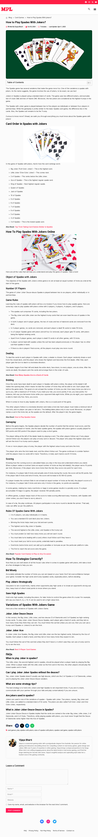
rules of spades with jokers (44, 730)
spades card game (60, 730)
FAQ (25, 831)
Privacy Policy (33, 831)
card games (12, 730)
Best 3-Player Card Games (25, 649)
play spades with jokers (25, 730)
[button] (95, 9)
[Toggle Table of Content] (87, 82)
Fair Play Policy (45, 831)
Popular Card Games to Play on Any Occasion (33, 554)
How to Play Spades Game (25, 417)
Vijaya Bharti (25, 740)
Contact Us (70, 831)
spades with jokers (75, 730)
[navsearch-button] (89, 9)
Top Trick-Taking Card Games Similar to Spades (34, 227)
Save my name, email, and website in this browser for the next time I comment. (38, 804)
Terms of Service (58, 831)
